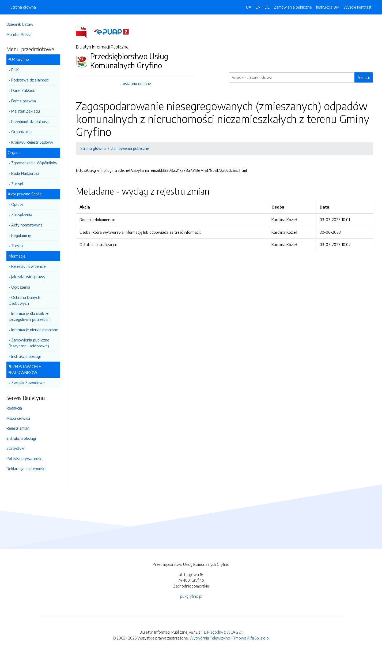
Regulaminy (21, 235)
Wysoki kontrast (357, 7)
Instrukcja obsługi (26, 356)
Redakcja (14, 408)
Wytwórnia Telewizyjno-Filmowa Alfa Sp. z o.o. (230, 638)
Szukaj (364, 77)
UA (248, 7)
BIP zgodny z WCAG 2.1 (223, 632)
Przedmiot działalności (30, 121)
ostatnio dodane (137, 83)
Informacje (16, 256)
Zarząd (17, 183)
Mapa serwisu (18, 418)
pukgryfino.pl (191, 596)
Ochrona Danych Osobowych (24, 300)
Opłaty (17, 204)
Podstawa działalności (30, 79)
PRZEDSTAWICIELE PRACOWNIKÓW (24, 369)
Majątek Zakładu (25, 111)
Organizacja (21, 131)
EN (258, 7)
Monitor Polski (18, 34)
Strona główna (23, 7)
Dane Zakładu (23, 90)
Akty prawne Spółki (24, 193)
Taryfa (17, 245)
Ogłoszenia (20, 287)
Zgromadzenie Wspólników (34, 162)
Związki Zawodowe (28, 382)
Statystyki (15, 448)
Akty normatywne (27, 224)
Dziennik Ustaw (19, 24)
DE (267, 7)
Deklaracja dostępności (26, 468)
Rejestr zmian (17, 428)
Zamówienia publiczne (293, 7)
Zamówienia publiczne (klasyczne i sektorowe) (29, 342)
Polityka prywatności (24, 458)
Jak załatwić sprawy (28, 276)
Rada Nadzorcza (25, 173)
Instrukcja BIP (327, 7)
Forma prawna (23, 100)
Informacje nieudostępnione (34, 329)
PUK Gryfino (18, 59)
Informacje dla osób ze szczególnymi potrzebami (30, 316)
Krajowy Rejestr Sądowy (32, 142)
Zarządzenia (21, 214)
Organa (14, 152)
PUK (15, 69)
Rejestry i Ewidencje (28, 266)
